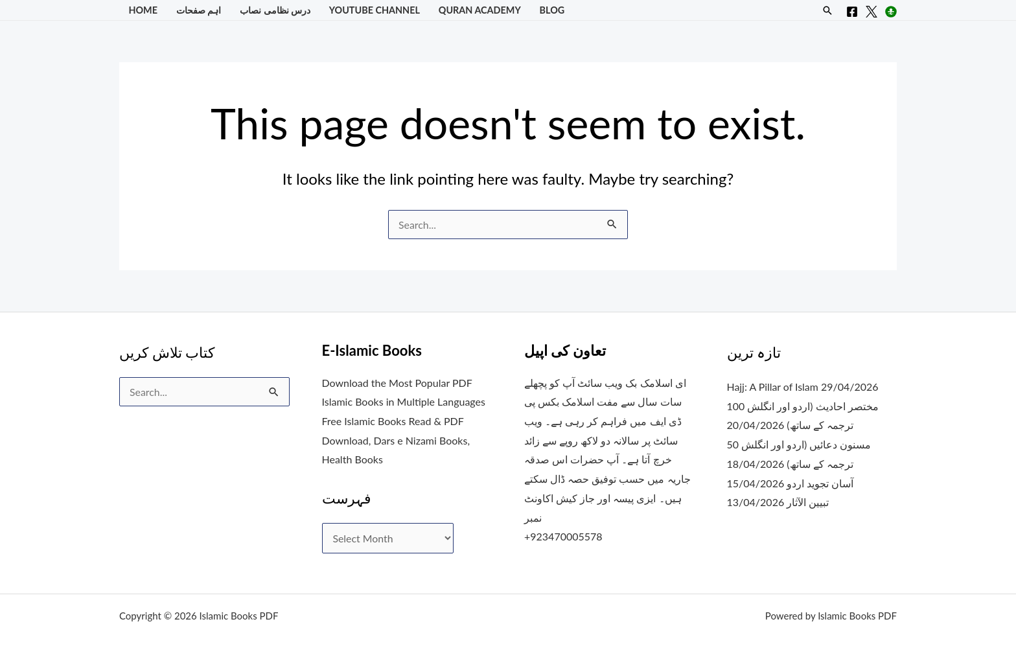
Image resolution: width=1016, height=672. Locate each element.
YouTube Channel (374, 10)
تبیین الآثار (808, 502)
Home (142, 10)
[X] (871, 11)
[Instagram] (891, 11)
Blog (552, 10)
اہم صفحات (199, 10)
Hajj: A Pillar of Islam (773, 386)
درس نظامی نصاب (275, 10)
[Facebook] (852, 11)
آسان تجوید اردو (820, 483)
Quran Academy (480, 10)
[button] (827, 10)
